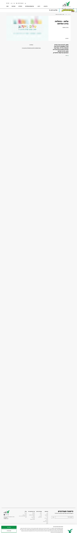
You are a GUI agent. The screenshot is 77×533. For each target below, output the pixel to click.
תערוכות (13, 6)
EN (6, 3)
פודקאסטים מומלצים (29, 6)
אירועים (45, 6)
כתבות (66, 14)
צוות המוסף (65, 27)
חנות (7, 6)
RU (8, 3)
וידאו (39, 6)
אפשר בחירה (9, 522)
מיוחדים (20, 6)
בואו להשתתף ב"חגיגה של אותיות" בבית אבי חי (31, 48)
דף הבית (69, 14)
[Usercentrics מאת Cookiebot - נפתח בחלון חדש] (70, 531)
